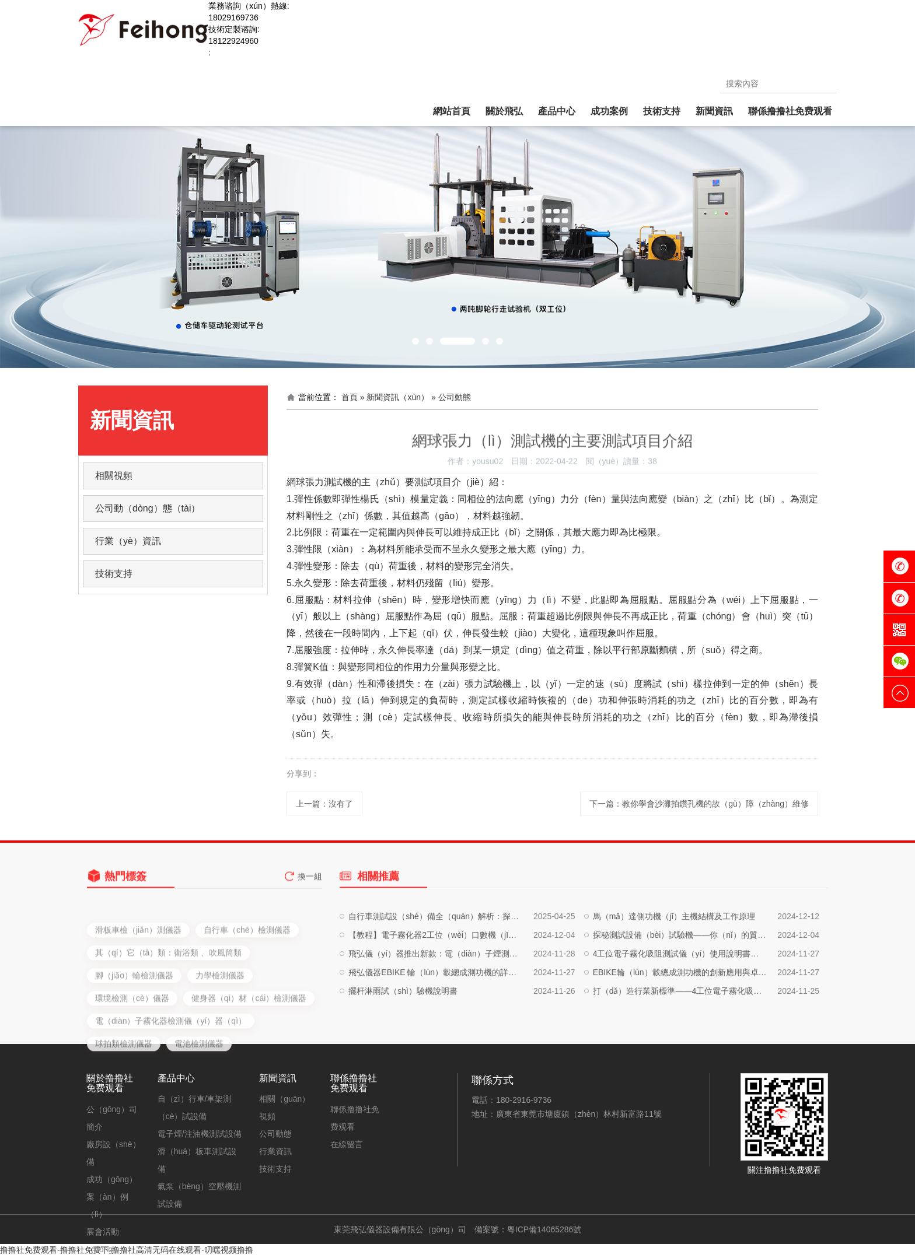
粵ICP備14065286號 (544, 1229)
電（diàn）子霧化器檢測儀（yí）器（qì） (170, 1072)
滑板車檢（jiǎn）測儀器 (138, 981)
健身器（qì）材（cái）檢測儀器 (249, 1049)
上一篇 (324, 812)
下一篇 (699, 812)
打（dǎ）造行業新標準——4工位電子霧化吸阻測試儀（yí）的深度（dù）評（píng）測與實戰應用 (680, 1026)
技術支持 (113, 574)
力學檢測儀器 (220, 1026)
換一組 (310, 885)
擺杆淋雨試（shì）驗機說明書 (403, 1026)
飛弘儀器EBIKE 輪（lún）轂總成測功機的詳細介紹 (435, 1007)
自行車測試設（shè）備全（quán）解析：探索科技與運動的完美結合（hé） (435, 951)
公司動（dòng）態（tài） (148, 508)
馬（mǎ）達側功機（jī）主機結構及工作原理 (674, 951)
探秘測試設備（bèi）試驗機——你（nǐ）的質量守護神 (680, 970)
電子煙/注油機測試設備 (200, 1133)
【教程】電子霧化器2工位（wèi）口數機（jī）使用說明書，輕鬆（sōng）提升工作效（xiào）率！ (435, 970)
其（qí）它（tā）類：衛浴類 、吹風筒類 (168, 1003)
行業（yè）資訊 (128, 541)
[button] (415, 341)
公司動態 (275, 1133)
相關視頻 (113, 476)
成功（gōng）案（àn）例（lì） (111, 1197)
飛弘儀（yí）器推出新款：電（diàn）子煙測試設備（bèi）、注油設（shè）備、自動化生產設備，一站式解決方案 (435, 988)
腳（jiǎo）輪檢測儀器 (134, 1026)
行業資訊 (275, 1151)
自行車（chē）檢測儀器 (247, 981)
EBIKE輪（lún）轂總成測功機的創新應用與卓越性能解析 (680, 1007)
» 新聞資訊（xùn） (394, 397)
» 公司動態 (451, 397)
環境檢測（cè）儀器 (132, 1049)
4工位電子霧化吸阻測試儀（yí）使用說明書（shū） (680, 988)
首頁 (349, 397)
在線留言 (346, 1144)
